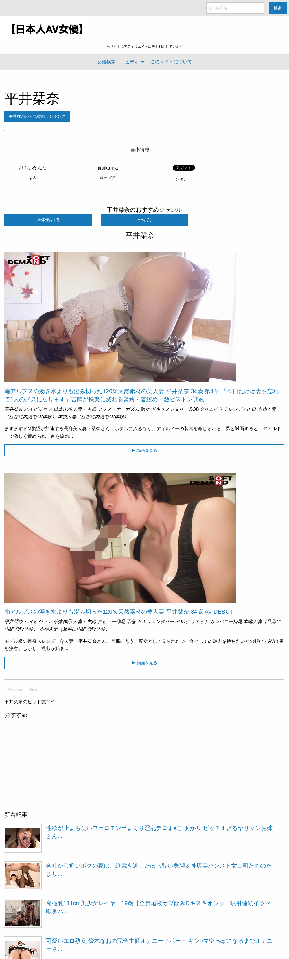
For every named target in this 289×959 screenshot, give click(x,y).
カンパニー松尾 (226, 621)
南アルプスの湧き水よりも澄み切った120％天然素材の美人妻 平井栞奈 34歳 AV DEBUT (118, 611)
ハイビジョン (38, 409)
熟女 (145, 409)
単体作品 (62, 409)
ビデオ (132, 61)
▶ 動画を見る (144, 450)
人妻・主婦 (84, 409)
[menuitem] (106, 61)
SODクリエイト (205, 409)
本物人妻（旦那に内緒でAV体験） (93, 416)
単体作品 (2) (48, 219)
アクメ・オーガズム (118, 409)
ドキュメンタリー (169, 409)
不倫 (131, 621)
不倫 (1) (144, 219)
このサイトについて (171, 61)
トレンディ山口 (240, 409)
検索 (278, 7)
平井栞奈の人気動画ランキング (37, 116)
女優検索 (106, 61)
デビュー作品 (111, 621)
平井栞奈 (32, 98)
